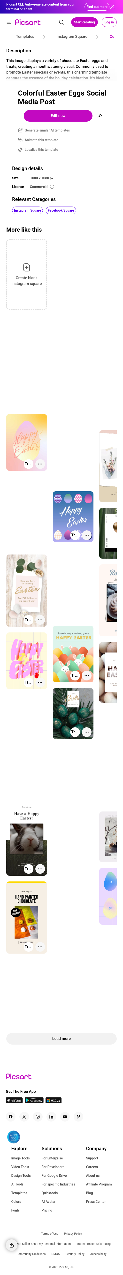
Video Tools (20, 1167)
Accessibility (98, 1254)
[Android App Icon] (34, 1102)
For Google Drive (54, 1176)
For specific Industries (58, 1184)
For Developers (53, 1167)
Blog (89, 1193)
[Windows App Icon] (54, 1102)
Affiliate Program (99, 1184)
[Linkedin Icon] (51, 1117)
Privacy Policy (73, 1233)
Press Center (96, 1202)
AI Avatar (48, 1202)
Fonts (15, 1210)
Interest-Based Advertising (94, 1244)
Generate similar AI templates (47, 130)
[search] (61, 22)
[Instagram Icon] (38, 1117)
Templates (19, 1193)
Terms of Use (49, 1233)
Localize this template (41, 150)
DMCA (56, 1254)
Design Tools (21, 1176)
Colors (16, 1202)
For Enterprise (52, 1158)
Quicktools (50, 1193)
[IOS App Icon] (14, 1102)
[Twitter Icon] (24, 1117)
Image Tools (20, 1158)
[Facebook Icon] (10, 1117)
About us (93, 1176)
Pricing (47, 1210)
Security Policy (75, 1254)
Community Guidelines (31, 1254)
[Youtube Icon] (65, 1117)
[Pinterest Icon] (78, 1117)
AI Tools (17, 1184)
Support (92, 1158)
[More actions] (40, 464)
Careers (92, 1167)
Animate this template (41, 140)
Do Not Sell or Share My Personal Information (41, 1244)
